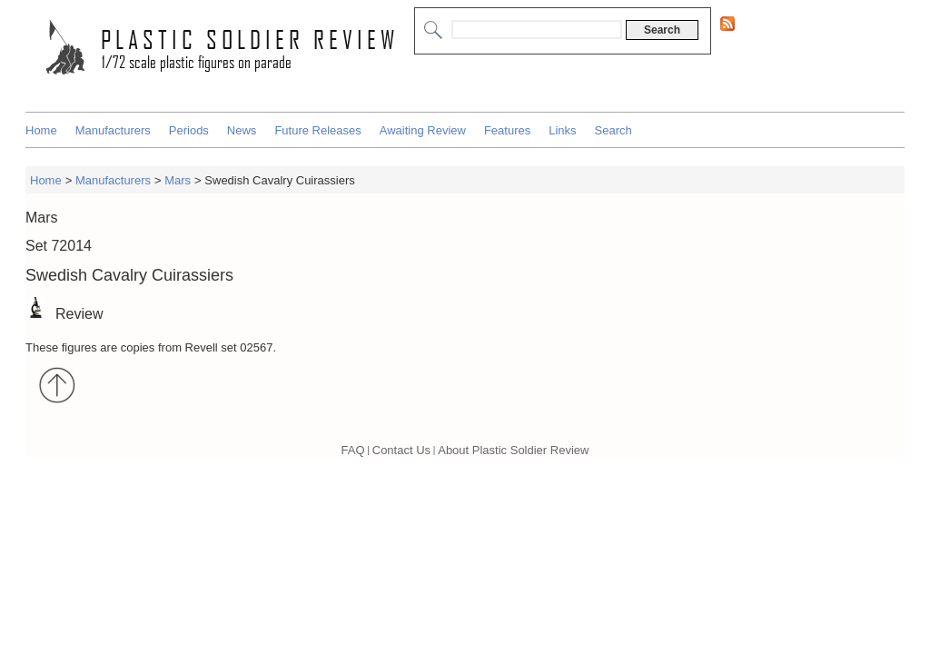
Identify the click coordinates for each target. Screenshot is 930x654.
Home (41, 130)
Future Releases (317, 130)
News (242, 130)
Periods (189, 130)
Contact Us (401, 450)
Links (562, 130)
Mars (177, 180)
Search (613, 130)
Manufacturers (113, 130)
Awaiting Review (423, 130)
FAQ (353, 450)
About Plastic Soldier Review (513, 450)
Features (507, 130)
